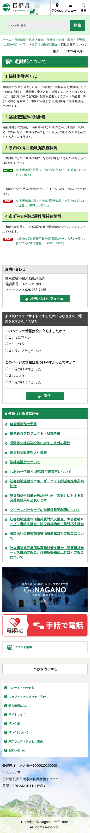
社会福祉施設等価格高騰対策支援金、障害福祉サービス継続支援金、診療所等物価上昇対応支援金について (47, 552)
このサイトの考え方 (21, 688)
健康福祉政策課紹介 (45, 44)
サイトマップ (17, 714)
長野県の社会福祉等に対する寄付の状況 (40, 443)
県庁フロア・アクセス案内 (25, 741)
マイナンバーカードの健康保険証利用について (45, 510)
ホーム (6, 39)
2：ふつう (16, 344)
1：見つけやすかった (25, 369)
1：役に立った (20, 337)
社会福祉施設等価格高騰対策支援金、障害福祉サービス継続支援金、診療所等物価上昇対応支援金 (47, 521)
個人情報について (19, 705)
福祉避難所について (25, 462)
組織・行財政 (46, 39)
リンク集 (14, 723)
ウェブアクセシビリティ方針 (27, 697)
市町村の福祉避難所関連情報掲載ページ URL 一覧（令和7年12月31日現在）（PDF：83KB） (51, 241)
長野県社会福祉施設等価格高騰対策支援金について (47, 535)
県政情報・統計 (24, 39)
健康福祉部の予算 (23, 424)
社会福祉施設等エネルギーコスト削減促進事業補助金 (47, 483)
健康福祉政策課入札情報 (28, 453)
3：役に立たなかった (25, 351)
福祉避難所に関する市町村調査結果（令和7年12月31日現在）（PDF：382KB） (50, 203)
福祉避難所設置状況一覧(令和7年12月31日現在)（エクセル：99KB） (51, 172)
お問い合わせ (17, 750)
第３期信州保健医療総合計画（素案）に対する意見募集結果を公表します (47, 498)
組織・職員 (66, 39)
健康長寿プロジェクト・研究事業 (35, 433)
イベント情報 (23, 647)
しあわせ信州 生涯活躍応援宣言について (40, 472)
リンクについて (18, 732)
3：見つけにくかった (25, 382)
